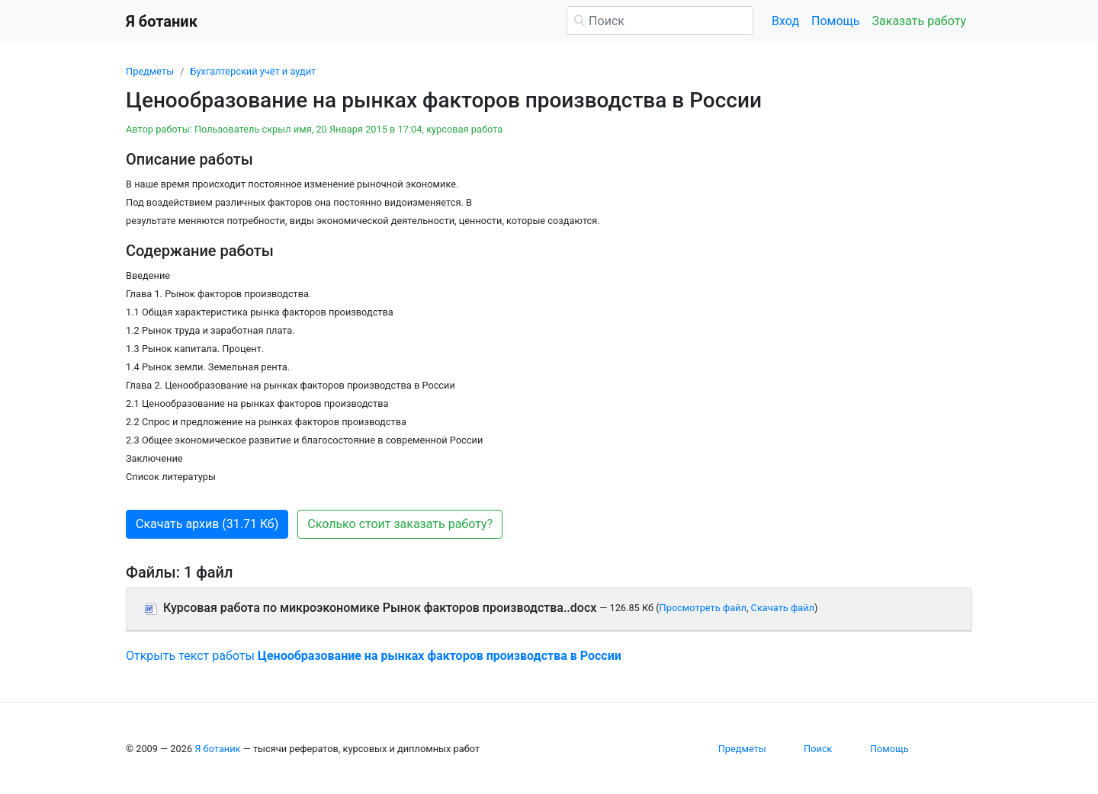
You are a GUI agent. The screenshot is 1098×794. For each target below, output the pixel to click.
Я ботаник (217, 748)
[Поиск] (660, 20)
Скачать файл (782, 607)
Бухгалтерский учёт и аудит (253, 71)
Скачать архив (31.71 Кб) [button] (207, 524)
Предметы (150, 71)
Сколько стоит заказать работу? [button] (400, 524)
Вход (785, 21)
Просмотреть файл (703, 607)
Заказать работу (919, 21)
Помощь (835, 21)
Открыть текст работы (373, 655)
